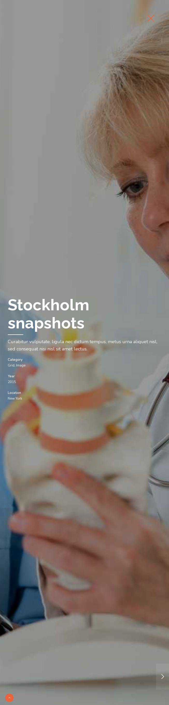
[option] (84, 352)
